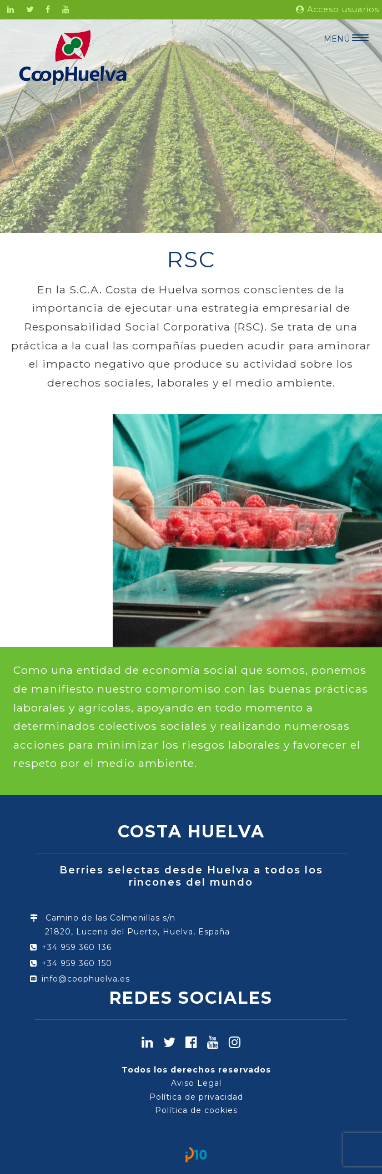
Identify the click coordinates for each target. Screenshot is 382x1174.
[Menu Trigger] (346, 37)
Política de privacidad (196, 1097)
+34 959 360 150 (77, 963)
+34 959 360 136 (77, 947)
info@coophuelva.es (86, 979)
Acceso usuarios (337, 9)
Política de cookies (196, 1110)
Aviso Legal (196, 1083)
